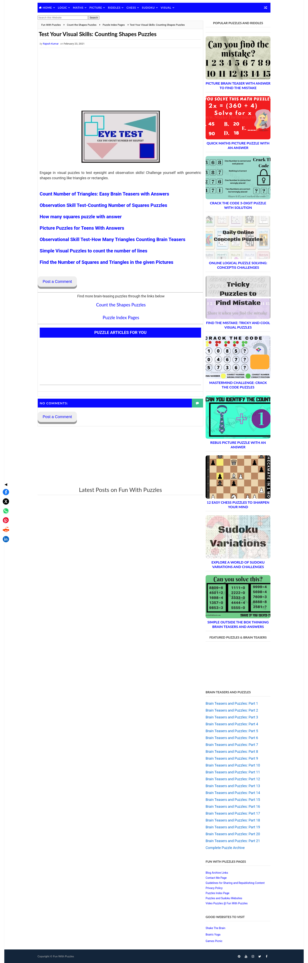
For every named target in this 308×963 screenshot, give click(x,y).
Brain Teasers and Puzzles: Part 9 (228, 758)
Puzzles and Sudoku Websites (220, 898)
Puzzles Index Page (214, 893)
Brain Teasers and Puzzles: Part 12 (229, 779)
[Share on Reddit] (4, 498)
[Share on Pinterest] (4, 489)
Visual (169, 7)
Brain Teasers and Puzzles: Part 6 (228, 738)
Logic (66, 7)
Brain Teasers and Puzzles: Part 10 (229, 765)
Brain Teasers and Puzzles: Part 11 (229, 772)
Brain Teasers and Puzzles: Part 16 (229, 806)
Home (50, 7)
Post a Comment (60, 282)
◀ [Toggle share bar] (4, 453)
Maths (81, 7)
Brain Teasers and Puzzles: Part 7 (228, 745)
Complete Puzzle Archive (221, 848)
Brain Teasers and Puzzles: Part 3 (228, 717)
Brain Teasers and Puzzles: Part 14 (229, 793)
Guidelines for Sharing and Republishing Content (231, 882)
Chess (134, 7)
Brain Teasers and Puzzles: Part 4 (228, 724)
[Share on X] (4, 470)
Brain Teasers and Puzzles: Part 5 (228, 731)
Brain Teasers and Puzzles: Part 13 (229, 786)
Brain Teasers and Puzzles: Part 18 (229, 820)
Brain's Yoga (209, 934)
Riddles (117, 7)
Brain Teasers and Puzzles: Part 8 (228, 751)
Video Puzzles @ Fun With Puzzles (223, 903)
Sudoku (151, 7)
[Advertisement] (118, 79)
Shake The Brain (212, 928)
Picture (99, 7)
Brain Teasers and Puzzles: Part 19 (229, 827)
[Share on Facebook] (4, 461)
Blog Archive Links (213, 872)
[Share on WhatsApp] (4, 479)
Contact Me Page (212, 877)
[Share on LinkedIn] (4, 508)
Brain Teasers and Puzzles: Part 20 (229, 834)
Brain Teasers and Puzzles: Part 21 (229, 841)
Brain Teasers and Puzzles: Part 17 (229, 813)
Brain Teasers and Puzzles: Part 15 (229, 800)
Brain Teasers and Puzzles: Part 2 (228, 710)
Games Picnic (210, 941)
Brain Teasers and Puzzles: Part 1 (228, 703)
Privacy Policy (210, 888)
